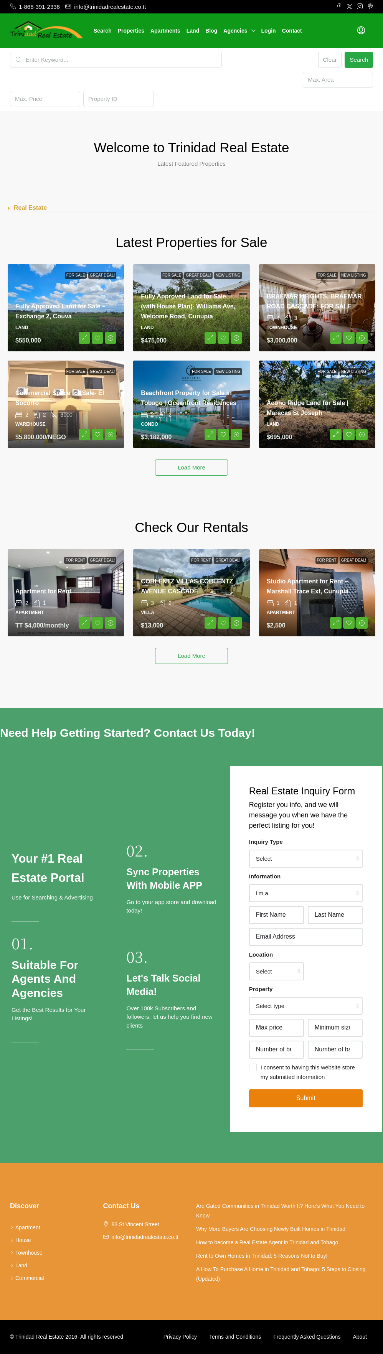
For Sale (75, 275)
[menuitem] (361, 31)
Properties (131, 31)
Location (261, 954)
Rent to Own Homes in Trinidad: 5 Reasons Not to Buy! (261, 1256)
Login (268, 31)
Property (261, 989)
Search (103, 31)
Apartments (165, 31)
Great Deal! (102, 275)
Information (265, 876)
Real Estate (30, 207)
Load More (191, 467)
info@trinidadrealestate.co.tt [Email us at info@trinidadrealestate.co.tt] (144, 1237)
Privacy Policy (180, 1337)
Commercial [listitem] (27, 1278)
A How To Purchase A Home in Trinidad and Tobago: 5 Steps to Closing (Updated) (281, 1274)
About (360, 1337)
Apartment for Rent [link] (43, 591)
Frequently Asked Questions (306, 1337)
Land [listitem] (18, 1265)
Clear (330, 59)
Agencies (235, 31)
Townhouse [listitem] (26, 1253)
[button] (191, 208)
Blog (211, 31)
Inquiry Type (266, 841)
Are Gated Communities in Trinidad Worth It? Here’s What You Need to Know (280, 1211)
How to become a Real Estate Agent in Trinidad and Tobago (267, 1242)
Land (193, 31)
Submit (305, 1098)
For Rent (75, 560)
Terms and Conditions (235, 1337)
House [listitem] (20, 1240)
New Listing (228, 275)
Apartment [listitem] (25, 1227)
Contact (292, 31)
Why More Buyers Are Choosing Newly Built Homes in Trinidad (270, 1229)
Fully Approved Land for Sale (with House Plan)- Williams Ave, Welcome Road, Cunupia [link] (188, 306)
